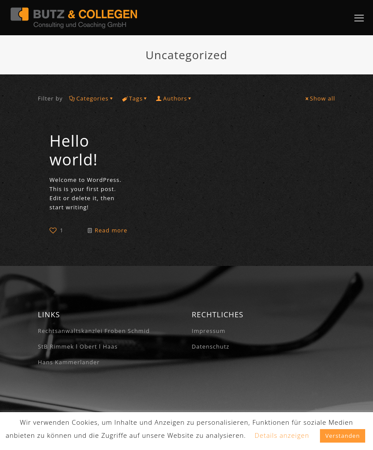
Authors (174, 98)
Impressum (209, 331)
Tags (135, 98)
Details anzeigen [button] (282, 435)
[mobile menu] (359, 17)
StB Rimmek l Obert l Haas (78, 346)
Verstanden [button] (342, 436)
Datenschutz (211, 346)
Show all (319, 98)
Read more (111, 230)
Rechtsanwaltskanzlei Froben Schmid (94, 331)
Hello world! (74, 150)
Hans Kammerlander (69, 362)
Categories (91, 98)
